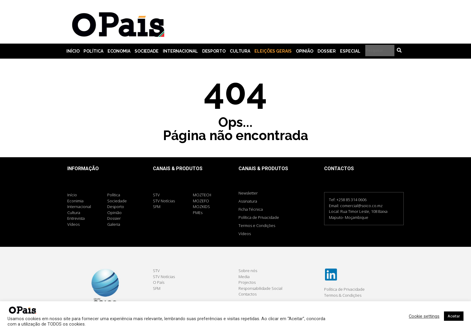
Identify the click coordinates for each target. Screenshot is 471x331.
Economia (119, 51)
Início (72, 51)
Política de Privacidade (259, 217)
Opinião (304, 51)
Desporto (214, 51)
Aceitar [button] (454, 316)
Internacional (180, 51)
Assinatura (248, 201)
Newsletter (248, 193)
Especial (350, 51)
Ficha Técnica (251, 209)
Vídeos (245, 233)
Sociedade (147, 51)
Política (93, 51)
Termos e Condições (257, 225)
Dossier (327, 51)
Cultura (240, 51)
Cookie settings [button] (424, 316)
